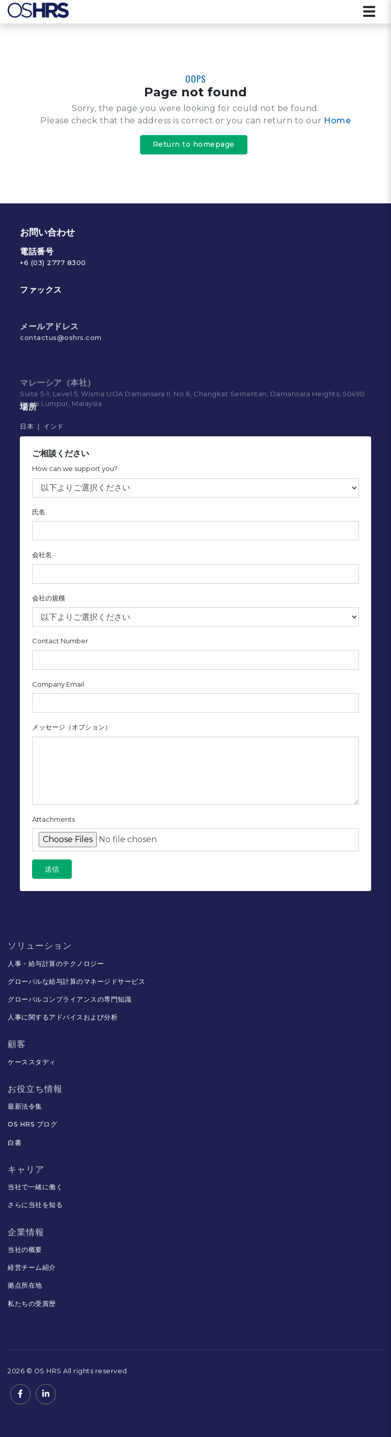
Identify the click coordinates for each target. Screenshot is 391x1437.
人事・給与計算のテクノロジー (56, 964)
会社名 (42, 560)
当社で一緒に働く (35, 1187)
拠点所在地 (25, 1285)
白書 (14, 1142)
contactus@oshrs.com (61, 374)
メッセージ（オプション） (71, 732)
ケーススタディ (32, 1062)
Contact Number (60, 646)
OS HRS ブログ (32, 1124)
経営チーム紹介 (32, 1267)
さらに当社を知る (35, 1205)
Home (337, 120)
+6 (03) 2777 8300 (53, 262)
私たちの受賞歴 (32, 1304)
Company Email (58, 689)
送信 (52, 874)
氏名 (38, 517)
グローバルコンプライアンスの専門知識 (69, 999)
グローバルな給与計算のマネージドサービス (76, 981)
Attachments (53, 824)
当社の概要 (25, 1249)
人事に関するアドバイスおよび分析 (63, 1017)
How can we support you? (75, 473)
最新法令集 (25, 1106)
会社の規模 (48, 603)
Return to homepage (194, 144)
